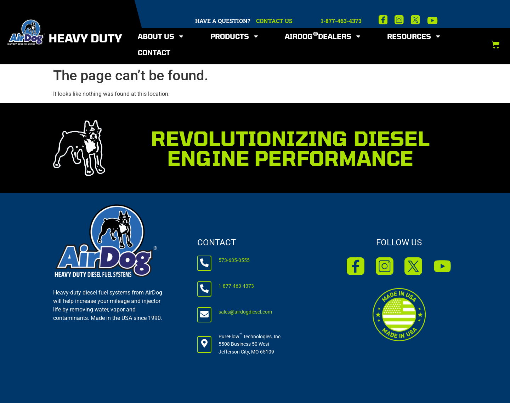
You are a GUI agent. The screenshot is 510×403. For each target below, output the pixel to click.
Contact (154, 52)
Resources (414, 36)
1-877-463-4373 (341, 20)
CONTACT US (274, 20)
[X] (415, 19)
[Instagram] (399, 19)
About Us (161, 36)
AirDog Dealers (323, 36)
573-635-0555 (234, 260)
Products (234, 36)
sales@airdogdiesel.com (245, 312)
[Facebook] (383, 19)
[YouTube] (432, 20)
